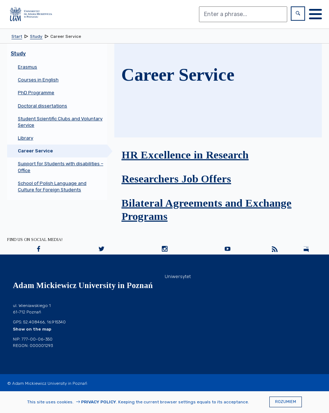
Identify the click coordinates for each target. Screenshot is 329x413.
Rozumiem (285, 401)
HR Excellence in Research (185, 155)
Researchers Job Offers (176, 179)
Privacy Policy (98, 401)
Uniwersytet (178, 276)
